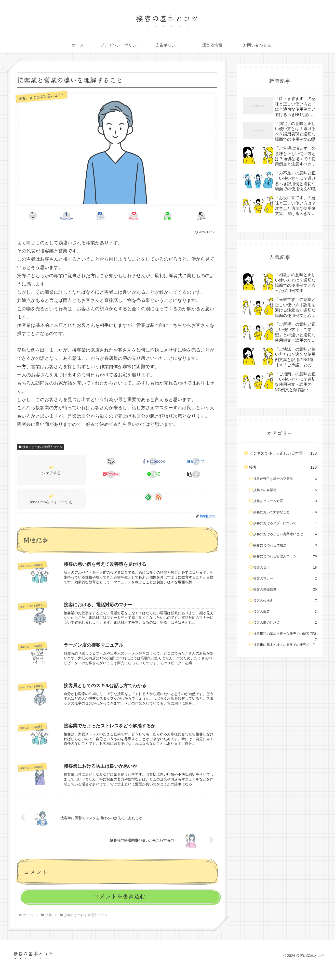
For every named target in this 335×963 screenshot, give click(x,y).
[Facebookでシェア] (67, 216)
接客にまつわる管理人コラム (40, 447)
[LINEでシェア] (168, 216)
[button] (201, 216)
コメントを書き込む (119, 896)
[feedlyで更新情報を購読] (148, 497)
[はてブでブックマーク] (100, 216)
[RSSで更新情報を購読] (158, 497)
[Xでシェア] (33, 216)
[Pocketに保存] (134, 216)
